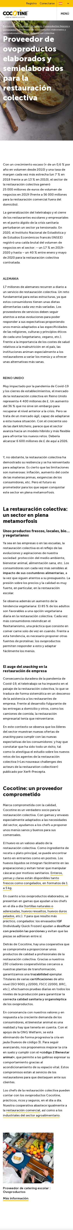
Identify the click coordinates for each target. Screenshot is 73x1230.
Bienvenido (9, 26)
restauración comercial (23, 1110)
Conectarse (47, 3)
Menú (65, 13)
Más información (15, 1198)
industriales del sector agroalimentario (31, 1115)
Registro (31, 3)
